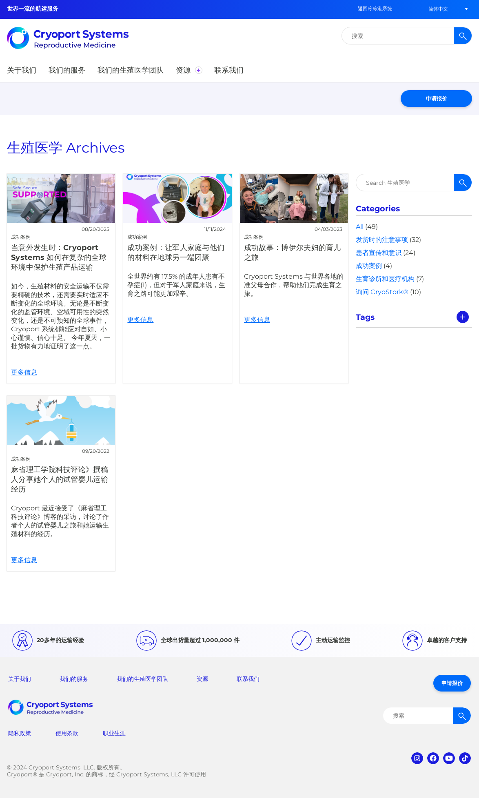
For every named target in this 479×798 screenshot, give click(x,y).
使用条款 (66, 733)
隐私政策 (19, 733)
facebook (433, 758)
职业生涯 (114, 733)
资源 (202, 679)
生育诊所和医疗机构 (385, 279)
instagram (417, 758)
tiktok (465, 758)
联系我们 (248, 679)
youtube (449, 758)
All (360, 227)
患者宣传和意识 (378, 253)
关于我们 (19, 679)
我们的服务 (74, 679)
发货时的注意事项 (382, 240)
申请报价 (436, 98)
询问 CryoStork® (382, 292)
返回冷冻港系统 (375, 8)
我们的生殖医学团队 (142, 679)
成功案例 (369, 266)
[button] (438, 9)
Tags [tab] (365, 317)
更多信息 (61, 278)
